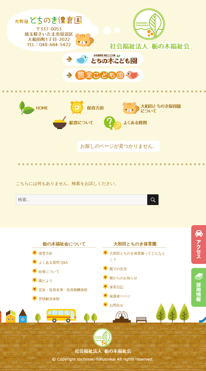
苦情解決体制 (49, 299)
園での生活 (118, 269)
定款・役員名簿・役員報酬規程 (63, 290)
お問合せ (116, 305)
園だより (46, 281)
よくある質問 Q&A (53, 262)
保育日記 (116, 287)
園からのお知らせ (123, 278)
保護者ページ (119, 296)
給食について (49, 272)
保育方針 (46, 253)
